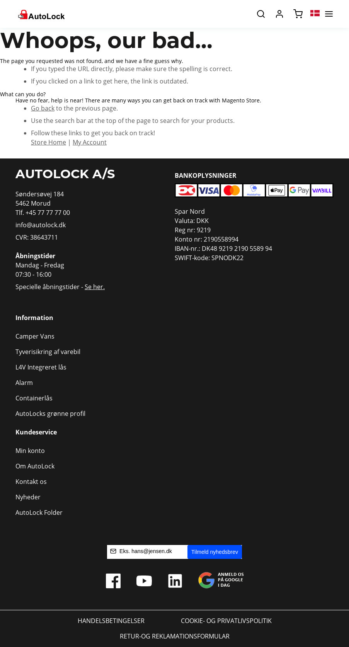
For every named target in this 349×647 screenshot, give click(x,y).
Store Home (48, 142)
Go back (42, 108)
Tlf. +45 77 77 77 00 (42, 212)
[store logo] (40, 14)
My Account (90, 142)
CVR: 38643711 (36, 237)
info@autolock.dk (40, 225)
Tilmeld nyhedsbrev (214, 552)
